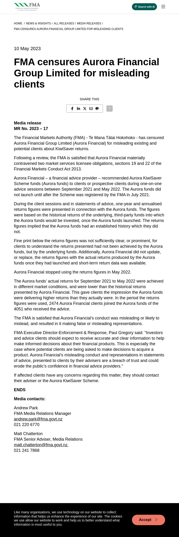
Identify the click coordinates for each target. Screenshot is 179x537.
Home (18, 23)
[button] (97, 108)
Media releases (89, 23)
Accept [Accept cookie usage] (148, 519)
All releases (64, 23)
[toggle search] (144, 6)
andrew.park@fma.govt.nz (38, 419)
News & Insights (38, 23)
